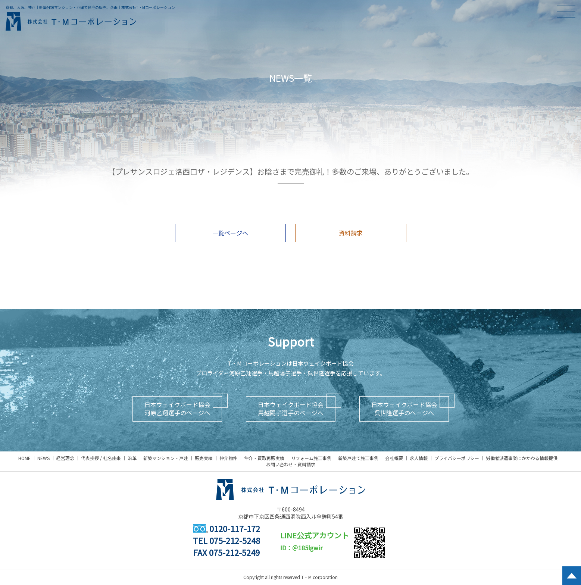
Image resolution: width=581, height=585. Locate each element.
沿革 (132, 458)
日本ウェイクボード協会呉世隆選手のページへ (404, 408)
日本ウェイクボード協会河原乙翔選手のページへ (177, 408)
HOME (24, 458)
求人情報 (419, 458)
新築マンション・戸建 (165, 458)
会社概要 (394, 458)
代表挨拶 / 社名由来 (101, 458)
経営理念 (65, 458)
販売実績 (204, 458)
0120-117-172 (226, 528)
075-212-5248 (234, 540)
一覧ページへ (230, 232)
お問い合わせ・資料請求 (290, 464)
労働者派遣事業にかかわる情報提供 (521, 458)
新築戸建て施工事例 (358, 458)
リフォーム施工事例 (311, 458)
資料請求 (351, 232)
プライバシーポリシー (456, 458)
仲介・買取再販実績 (264, 458)
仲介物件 (228, 458)
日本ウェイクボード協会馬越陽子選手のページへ (291, 408)
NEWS (43, 458)
